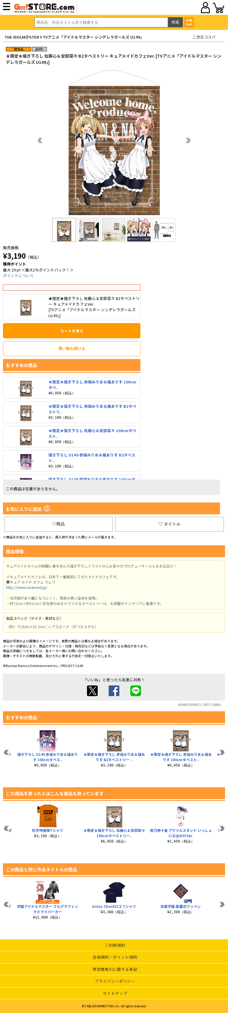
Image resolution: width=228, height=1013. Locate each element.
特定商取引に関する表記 (115, 969)
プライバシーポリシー (115, 981)
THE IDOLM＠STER (21, 37)
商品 (58, 523)
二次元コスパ (204, 37)
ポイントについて (18, 275)
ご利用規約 (115, 945)
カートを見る (71, 331)
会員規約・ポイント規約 (115, 957)
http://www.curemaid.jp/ (27, 587)
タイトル (169, 523)
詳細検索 (189, 22)
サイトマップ (115, 993)
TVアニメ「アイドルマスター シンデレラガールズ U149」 (93, 37)
